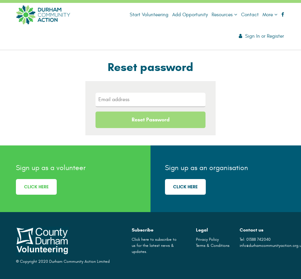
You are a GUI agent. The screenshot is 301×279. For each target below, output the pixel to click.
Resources (224, 14)
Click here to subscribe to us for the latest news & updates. (154, 245)
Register (275, 36)
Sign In (252, 36)
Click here (36, 186)
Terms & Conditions (213, 245)
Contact (250, 14)
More (270, 14)
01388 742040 (258, 239)
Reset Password (151, 119)
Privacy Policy (207, 239)
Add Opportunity (190, 14)
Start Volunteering (149, 14)
